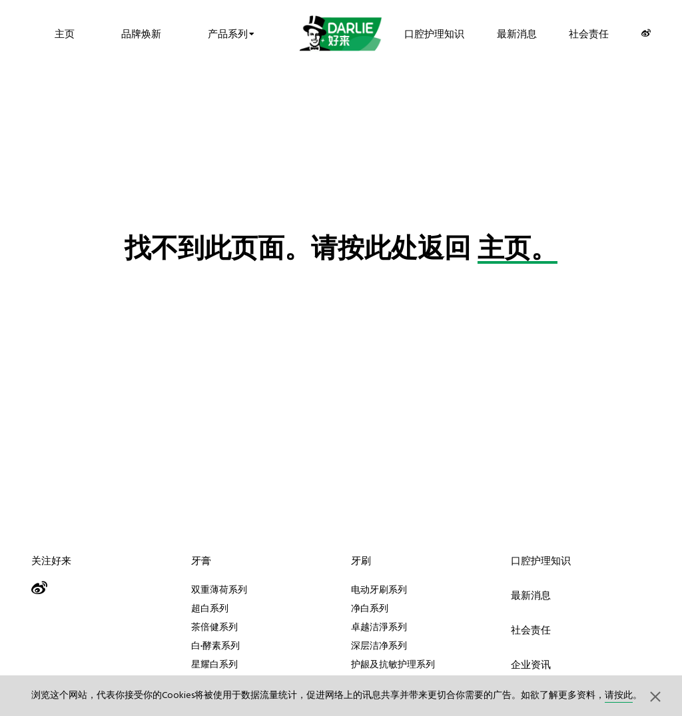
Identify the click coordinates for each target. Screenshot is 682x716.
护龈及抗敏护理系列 (393, 664)
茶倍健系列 (214, 626)
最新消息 (517, 33)
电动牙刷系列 (379, 589)
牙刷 (361, 560)
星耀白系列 (214, 664)
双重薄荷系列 (219, 589)
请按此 (619, 695)
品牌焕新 (141, 33)
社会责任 (589, 33)
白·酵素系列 (215, 645)
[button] (655, 696)
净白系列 (369, 608)
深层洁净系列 (379, 645)
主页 (65, 33)
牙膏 (201, 560)
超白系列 (209, 608)
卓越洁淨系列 (379, 626)
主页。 (517, 250)
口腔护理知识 (434, 33)
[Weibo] (646, 33)
